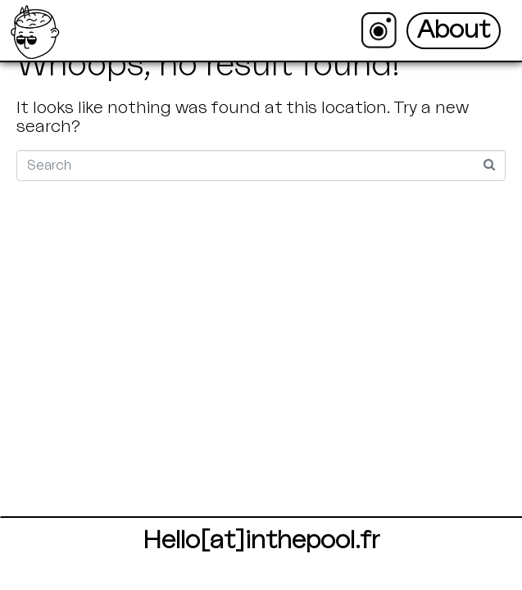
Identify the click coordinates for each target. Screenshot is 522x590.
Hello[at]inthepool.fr (261, 540)
